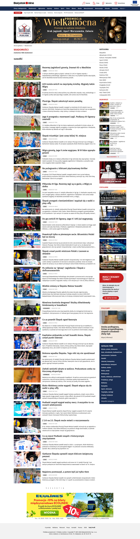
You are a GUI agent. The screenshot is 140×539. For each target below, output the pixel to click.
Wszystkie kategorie (107, 401)
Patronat (62, 527)
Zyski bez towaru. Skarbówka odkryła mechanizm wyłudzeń (116, 150)
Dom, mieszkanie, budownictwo (111, 352)
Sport (62, 8)
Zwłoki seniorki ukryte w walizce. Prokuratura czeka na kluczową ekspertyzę (68, 370)
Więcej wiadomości (112, 156)
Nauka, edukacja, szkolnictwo (111, 377)
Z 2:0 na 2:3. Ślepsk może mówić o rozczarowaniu (65, 420)
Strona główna (18, 46)
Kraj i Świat (103, 92)
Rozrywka (104, 386)
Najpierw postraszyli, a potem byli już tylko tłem (65, 472)
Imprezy (86, 3)
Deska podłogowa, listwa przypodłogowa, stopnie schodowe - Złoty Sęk (112, 330)
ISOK (85, 527)
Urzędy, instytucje (107, 395)
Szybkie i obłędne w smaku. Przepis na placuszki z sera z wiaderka (116, 104)
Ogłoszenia (107, 3)
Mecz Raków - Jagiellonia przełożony (117, 142)
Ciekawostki (103, 95)
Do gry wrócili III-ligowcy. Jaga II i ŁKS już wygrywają (67, 219)
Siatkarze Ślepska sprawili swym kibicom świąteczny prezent (67, 455)
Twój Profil (92, 527)
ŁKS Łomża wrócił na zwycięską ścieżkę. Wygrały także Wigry (68, 85)
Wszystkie (102, 52)
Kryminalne (46, 374)
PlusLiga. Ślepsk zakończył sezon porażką (62, 101)
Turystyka (115, 8)
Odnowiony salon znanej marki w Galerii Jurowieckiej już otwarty (117, 134)
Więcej (122, 8)
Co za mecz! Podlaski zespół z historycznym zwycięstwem (63, 437)
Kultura (56, 8)
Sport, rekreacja (106, 389)
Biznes (74, 8)
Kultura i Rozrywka (105, 58)
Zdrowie (107, 8)
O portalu (48, 527)
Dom (100, 80)
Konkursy (50, 12)
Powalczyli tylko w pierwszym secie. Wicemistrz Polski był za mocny (68, 235)
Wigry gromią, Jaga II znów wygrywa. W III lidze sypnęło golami (68, 151)
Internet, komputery (107, 361)
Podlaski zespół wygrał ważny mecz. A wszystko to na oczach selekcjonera (68, 403)
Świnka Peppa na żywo (40, 12)
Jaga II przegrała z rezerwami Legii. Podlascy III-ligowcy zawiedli (68, 118)
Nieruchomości (88, 8)
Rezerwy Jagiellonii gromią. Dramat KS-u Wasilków (66, 67)
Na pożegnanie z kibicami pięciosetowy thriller (65, 168)
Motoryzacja (99, 8)
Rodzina (102, 75)
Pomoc (80, 527)
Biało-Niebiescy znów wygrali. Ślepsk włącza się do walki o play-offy (67, 386)
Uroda (101, 72)
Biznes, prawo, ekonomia (109, 349)
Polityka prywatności (49, 532)
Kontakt (74, 527)
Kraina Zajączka (58, 12)
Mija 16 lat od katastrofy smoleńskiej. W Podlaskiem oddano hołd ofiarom (117, 119)
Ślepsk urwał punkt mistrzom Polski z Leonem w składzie (65, 252)
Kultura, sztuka (106, 367)
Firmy (96, 3)
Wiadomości (32, 8)
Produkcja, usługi (107, 380)
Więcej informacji (106, 337)
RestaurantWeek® (79, 12)
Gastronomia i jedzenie (108, 355)
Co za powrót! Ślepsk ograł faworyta (59, 319)
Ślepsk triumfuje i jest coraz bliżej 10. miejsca (64, 136)
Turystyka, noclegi (107, 392)
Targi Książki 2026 (28, 12)
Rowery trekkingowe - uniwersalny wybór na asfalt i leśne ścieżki (116, 112)
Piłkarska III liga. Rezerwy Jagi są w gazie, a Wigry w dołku (67, 185)
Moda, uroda (105, 370)
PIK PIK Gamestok (68, 12)
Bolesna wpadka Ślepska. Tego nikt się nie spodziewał (68, 353)
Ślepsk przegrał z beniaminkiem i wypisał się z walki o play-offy (68, 202)
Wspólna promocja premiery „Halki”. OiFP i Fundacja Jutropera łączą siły (117, 127)
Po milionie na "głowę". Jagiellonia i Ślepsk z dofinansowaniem (63, 269)
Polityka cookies (62, 532)
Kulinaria (102, 90)
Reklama (104, 383)
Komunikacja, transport (109, 364)
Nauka (80, 8)
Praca (68, 8)
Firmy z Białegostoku (20, 8)
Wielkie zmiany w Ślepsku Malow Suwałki (62, 286)
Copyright (71, 532)
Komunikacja (120, 3)
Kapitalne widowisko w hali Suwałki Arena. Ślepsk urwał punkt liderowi (66, 336)
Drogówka (102, 85)
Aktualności (46, 308)
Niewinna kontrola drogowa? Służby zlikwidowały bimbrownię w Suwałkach (66, 303)
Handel (103, 358)
